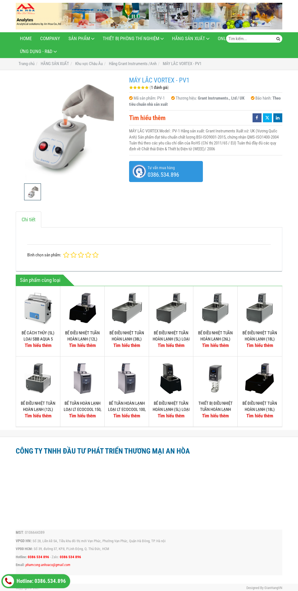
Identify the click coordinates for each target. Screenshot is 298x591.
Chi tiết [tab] (28, 219)
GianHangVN (273, 588)
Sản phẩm (79, 38)
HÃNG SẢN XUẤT (188, 38)
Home (26, 38)
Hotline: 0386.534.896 (34, 581)
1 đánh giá (159, 87)
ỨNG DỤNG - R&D (36, 51)
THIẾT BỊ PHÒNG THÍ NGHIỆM (131, 38)
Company (50, 38)
